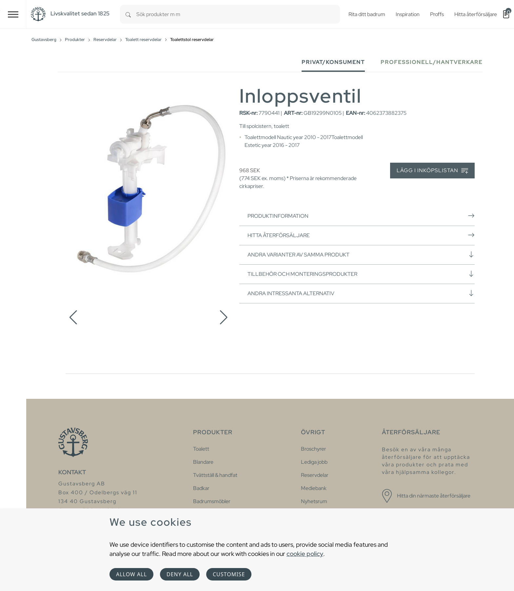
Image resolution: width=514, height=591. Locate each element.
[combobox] (238, 14)
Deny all (180, 574)
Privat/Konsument (333, 62)
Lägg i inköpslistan (432, 170)
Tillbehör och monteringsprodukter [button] (361, 273)
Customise (229, 574)
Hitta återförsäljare (361, 235)
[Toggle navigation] (13, 14)
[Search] (128, 14)
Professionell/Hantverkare (432, 62)
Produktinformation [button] (361, 215)
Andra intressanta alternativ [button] (361, 293)
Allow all (131, 574)
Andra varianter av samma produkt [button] (361, 254)
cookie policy (305, 553)
